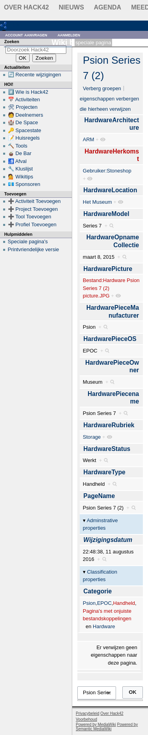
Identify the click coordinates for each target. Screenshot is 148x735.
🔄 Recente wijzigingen (34, 75)
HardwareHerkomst (111, 155)
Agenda (107, 7)
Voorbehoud (86, 719)
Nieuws (71, 7)
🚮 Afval (17, 161)
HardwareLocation (110, 190)
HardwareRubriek (108, 425)
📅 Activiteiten (24, 99)
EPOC (104, 603)
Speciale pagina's (28, 241)
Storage (92, 437)
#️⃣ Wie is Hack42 (28, 92)
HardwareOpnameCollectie (112, 241)
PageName (99, 496)
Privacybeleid (87, 713)
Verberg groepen (102, 88)
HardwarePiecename (113, 397)
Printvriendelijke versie (33, 249)
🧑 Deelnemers (25, 115)
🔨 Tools (18, 146)
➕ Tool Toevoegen (29, 217)
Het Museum (97, 202)
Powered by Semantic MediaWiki (107, 726)
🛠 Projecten (23, 107)
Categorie (97, 591)
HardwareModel (106, 213)
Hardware (104, 626)
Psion (89, 603)
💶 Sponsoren (24, 184)
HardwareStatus (106, 448)
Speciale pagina (93, 42)
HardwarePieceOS (109, 338)
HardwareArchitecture (111, 124)
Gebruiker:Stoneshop (107, 171)
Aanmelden (69, 35)
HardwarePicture (107, 268)
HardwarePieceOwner (112, 366)
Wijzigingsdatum (107, 539)
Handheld (124, 603)
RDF (16, 25)
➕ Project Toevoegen (33, 209)
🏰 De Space (23, 122)
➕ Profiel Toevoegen (32, 224)
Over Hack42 (26, 7)
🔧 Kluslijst (20, 169)
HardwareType (104, 472)
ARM (88, 139)
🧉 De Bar (20, 153)
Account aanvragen (26, 35)
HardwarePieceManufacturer (112, 311)
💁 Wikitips (20, 177)
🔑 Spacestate (24, 130)
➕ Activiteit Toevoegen (34, 201)
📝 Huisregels (24, 138)
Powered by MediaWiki (96, 724)
